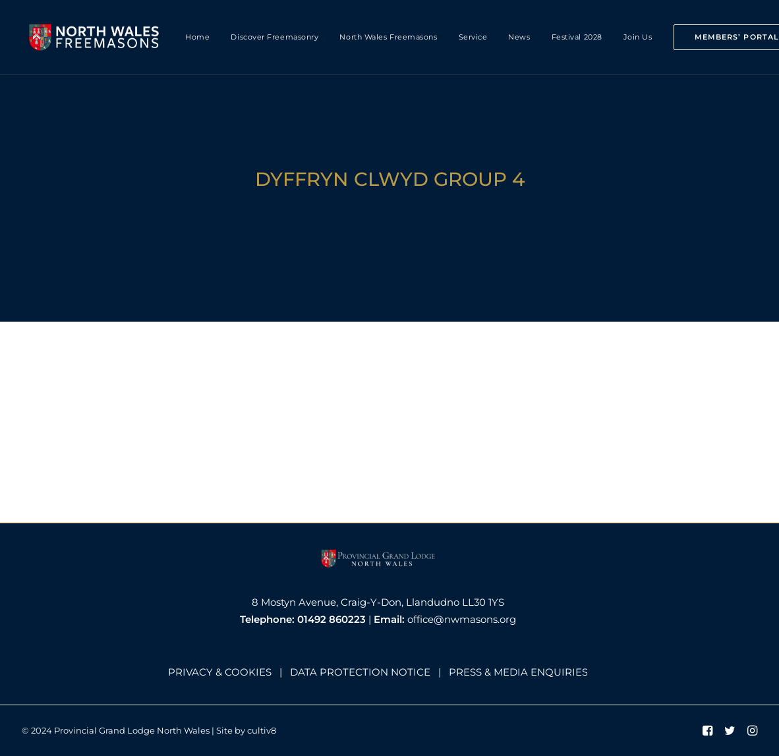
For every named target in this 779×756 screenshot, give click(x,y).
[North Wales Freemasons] (94, 37)
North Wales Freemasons (388, 37)
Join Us (637, 37)
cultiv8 (261, 730)
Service (473, 37)
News (519, 37)
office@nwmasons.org (461, 619)
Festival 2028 (577, 37)
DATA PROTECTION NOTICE (360, 672)
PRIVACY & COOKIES (220, 672)
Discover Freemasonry (274, 37)
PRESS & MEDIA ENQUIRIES (518, 672)
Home (197, 37)
